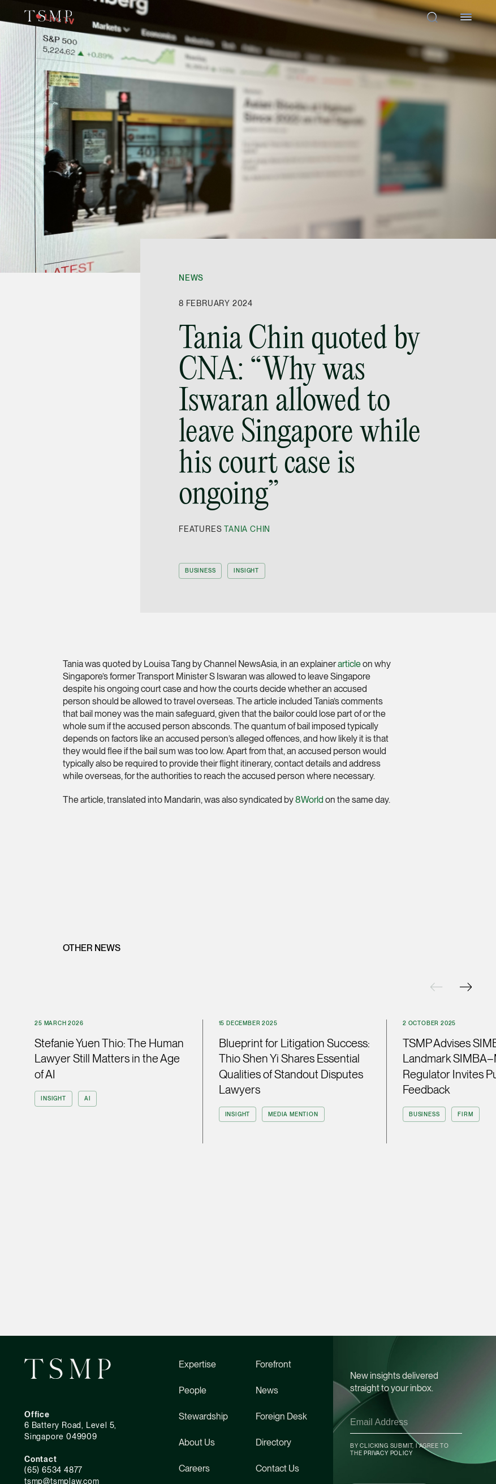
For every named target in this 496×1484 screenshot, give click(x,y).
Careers (194, 1468)
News (191, 277)
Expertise (197, 1364)
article (348, 664)
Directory (273, 1442)
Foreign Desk (281, 1416)
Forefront (273, 1364)
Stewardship (203, 1416)
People (192, 1390)
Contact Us (277, 1468)
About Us (197, 1442)
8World (309, 799)
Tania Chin (247, 529)
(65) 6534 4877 (53, 1469)
